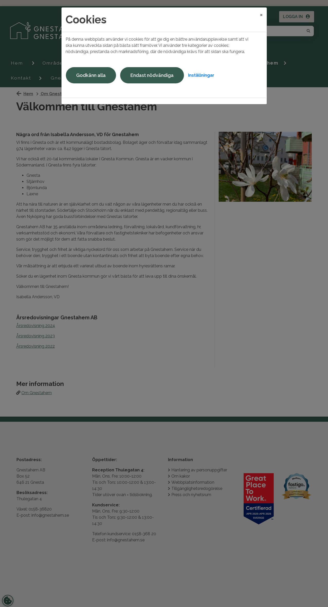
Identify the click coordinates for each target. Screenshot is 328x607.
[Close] (261, 14)
